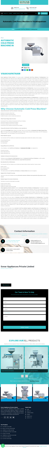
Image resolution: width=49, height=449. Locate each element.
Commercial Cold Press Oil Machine (9, 435)
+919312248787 (32, 9)
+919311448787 (9, 249)
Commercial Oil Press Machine (8, 430)
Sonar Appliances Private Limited (9, 407)
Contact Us (29, 417)
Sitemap (10, 13)
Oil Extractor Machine (6, 438)
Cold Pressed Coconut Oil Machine (9, 431)
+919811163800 (9, 250)
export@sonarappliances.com (36, 241)
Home (2, 13)
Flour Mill (15, 131)
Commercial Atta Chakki (36, 130)
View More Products (34, 381)
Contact (26, 13)
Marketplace (29, 416)
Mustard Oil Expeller (6, 436)
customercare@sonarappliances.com (38, 243)
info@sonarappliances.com (19, 9)
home (13, 29)
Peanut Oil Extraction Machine (8, 428)
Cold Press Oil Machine (6, 426)
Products (6, 13)
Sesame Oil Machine (6, 433)
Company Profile (16, 13)
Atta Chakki (8, 130)
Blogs (22, 13)
